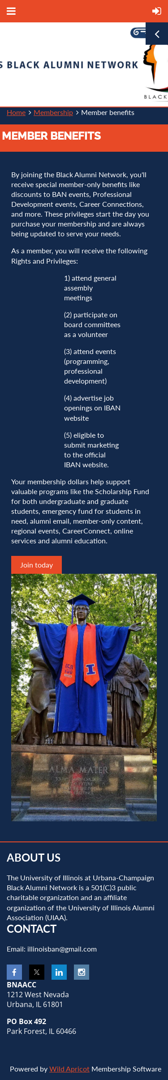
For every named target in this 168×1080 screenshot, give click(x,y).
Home (16, 112)
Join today (36, 564)
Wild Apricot (69, 1068)
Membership (53, 112)
